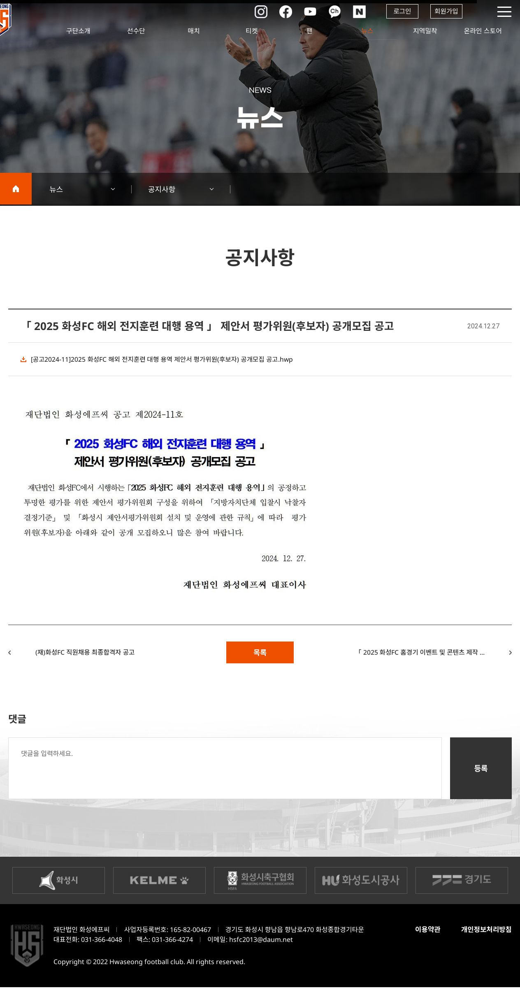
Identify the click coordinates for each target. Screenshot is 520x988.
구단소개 (78, 30)
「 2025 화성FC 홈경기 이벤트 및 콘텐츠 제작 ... (417, 652)
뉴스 (367, 30)
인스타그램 (259, 11)
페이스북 (283, 11)
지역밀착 (425, 30)
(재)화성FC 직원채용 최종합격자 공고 (87, 652)
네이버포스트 (357, 11)
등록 (481, 769)
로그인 (401, 11)
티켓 (252, 30)
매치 (194, 30)
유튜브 (308, 11)
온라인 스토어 (483, 30)
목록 (260, 653)
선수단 (136, 30)
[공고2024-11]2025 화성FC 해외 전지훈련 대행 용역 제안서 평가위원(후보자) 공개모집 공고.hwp (164, 359)
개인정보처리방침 (486, 930)
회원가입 (446, 11)
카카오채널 (333, 11)
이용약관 (427, 930)
